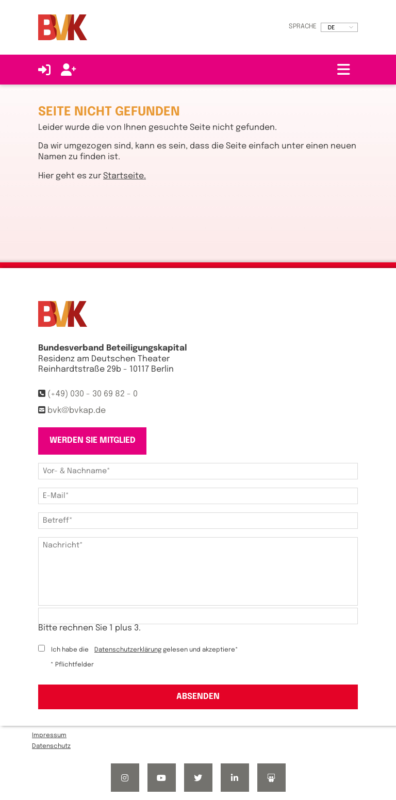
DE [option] (331, 27)
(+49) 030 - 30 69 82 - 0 (92, 394)
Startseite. (124, 176)
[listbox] (339, 27)
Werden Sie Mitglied (93, 440)
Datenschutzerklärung (127, 650)
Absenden (198, 696)
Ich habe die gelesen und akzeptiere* (144, 650)
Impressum (49, 735)
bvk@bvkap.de (76, 410)
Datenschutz (51, 746)
